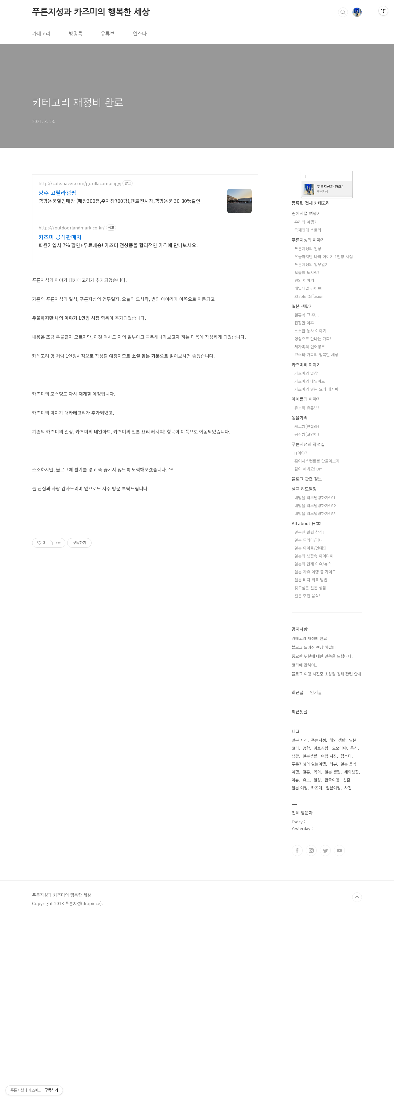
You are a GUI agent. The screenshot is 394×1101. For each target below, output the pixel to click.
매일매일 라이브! (308, 471)
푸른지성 (318, 923)
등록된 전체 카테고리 (311, 386)
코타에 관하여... (305, 848)
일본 (352, 923)
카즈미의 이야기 (306, 548)
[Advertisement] (145, 312)
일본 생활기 (302, 489)
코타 (295, 931)
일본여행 (333, 971)
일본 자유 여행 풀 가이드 (315, 755)
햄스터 (346, 939)
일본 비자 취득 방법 (310, 763)
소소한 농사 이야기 (310, 514)
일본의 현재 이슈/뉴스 (312, 747)
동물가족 (300, 601)
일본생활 (310, 939)
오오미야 (339, 931)
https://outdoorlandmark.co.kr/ (71, 227)
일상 (317, 963)
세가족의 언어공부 (309, 530)
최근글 (298, 875)
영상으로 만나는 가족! (312, 522)
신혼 (346, 963)
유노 (306, 963)
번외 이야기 (304, 463)
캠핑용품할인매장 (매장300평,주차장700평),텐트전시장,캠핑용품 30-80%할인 (119, 200)
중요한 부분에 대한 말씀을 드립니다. (322, 839)
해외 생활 (337, 923)
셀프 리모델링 (304, 672)
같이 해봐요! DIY (308, 652)
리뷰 (333, 947)
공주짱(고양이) (306, 617)
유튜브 (108, 33)
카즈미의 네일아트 (309, 564)
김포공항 (321, 931)
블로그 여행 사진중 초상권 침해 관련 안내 (326, 857)
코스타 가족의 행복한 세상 (316, 538)
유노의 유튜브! (306, 591)
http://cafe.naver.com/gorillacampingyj (79, 183)
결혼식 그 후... (306, 498)
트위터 (325, 1033)
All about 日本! (307, 707)
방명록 (75, 33)
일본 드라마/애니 (308, 723)
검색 (343, 12)
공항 (306, 931)
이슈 (295, 963)
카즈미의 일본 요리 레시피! (317, 572)
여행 (295, 955)
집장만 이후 (304, 506)
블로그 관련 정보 (307, 662)
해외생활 (351, 955)
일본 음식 (348, 947)
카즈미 (316, 971)
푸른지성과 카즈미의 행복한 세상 (91, 12)
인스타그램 (311, 1033)
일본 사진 (300, 923)
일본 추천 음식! (307, 779)
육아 (317, 955)
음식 (354, 931)
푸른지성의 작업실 (308, 627)
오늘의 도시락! (306, 456)
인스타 (140, 33)
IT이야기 (301, 636)
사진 (348, 971)
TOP (357, 1080)
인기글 (316, 875)
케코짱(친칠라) (306, 610)
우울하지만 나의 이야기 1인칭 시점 (323, 440)
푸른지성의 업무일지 (311, 448)
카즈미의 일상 (306, 556)
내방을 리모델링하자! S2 (315, 689)
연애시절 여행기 (306, 396)
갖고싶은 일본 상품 (310, 771)
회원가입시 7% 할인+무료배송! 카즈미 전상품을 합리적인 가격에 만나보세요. (118, 244)
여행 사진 (329, 939)
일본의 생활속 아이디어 (314, 739)
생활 (295, 939)
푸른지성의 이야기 (308, 423)
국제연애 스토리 (307, 413)
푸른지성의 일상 (307, 432)
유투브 (339, 1033)
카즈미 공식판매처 (60, 236)
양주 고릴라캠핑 (57, 192)
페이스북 (297, 1033)
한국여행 (332, 963)
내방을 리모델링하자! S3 (315, 697)
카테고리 (41, 33)
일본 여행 (300, 971)
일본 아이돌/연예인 (310, 731)
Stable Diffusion (308, 479)
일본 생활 (333, 955)
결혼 (306, 955)
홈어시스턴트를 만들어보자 (317, 644)
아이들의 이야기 (306, 582)
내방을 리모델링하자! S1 (315, 681)
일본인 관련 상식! (309, 715)
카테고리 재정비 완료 (77, 101)
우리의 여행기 (306, 405)
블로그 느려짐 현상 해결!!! (314, 830)
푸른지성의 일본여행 (309, 947)
